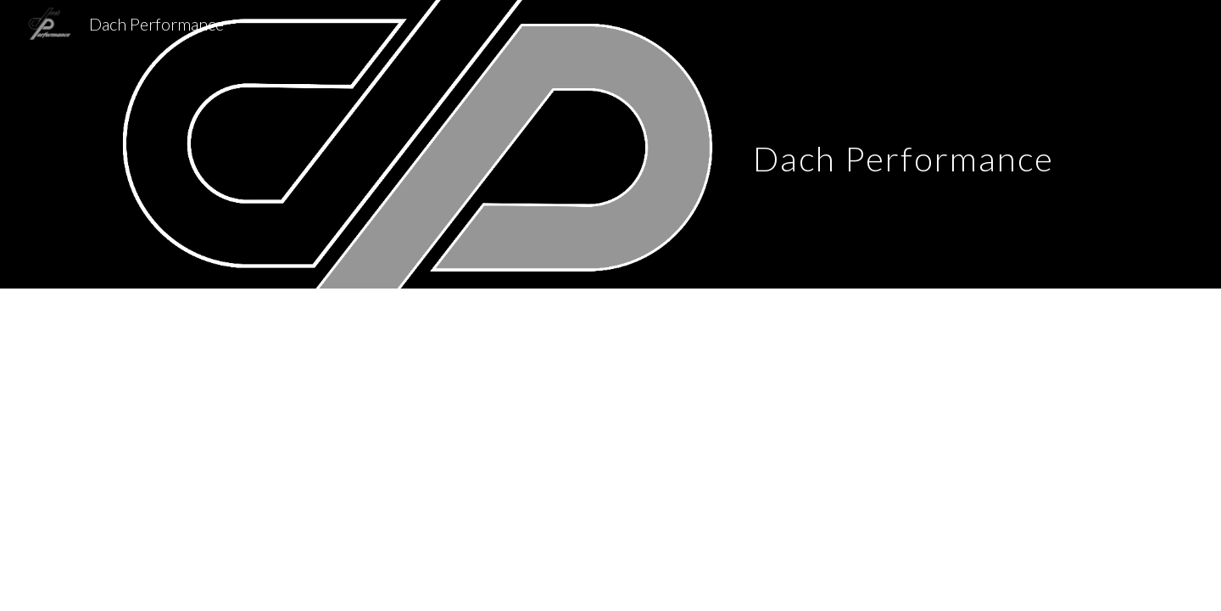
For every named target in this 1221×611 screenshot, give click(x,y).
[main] (903, 144)
